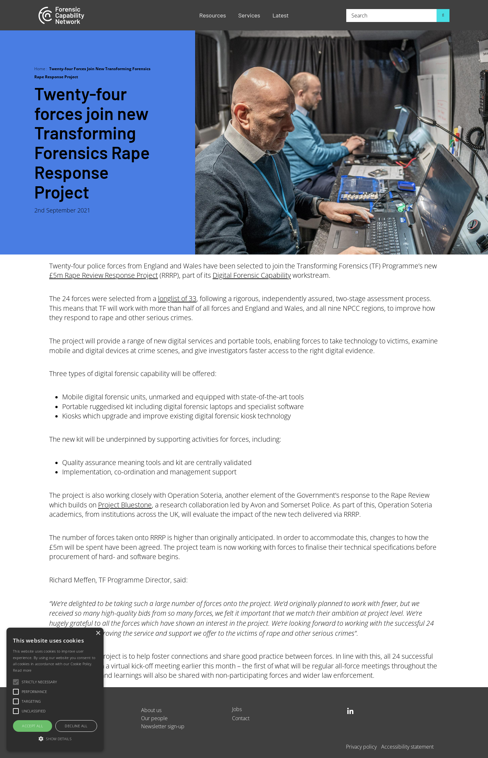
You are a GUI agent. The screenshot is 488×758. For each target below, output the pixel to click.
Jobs (237, 709)
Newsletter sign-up (162, 726)
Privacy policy (361, 746)
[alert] (55, 690)
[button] (55, 739)
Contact (241, 718)
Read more (22, 670)
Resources (212, 15)
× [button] (97, 633)
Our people (154, 718)
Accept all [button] (32, 725)
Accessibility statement (407, 746)
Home (39, 68)
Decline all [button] (76, 725)
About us (151, 710)
